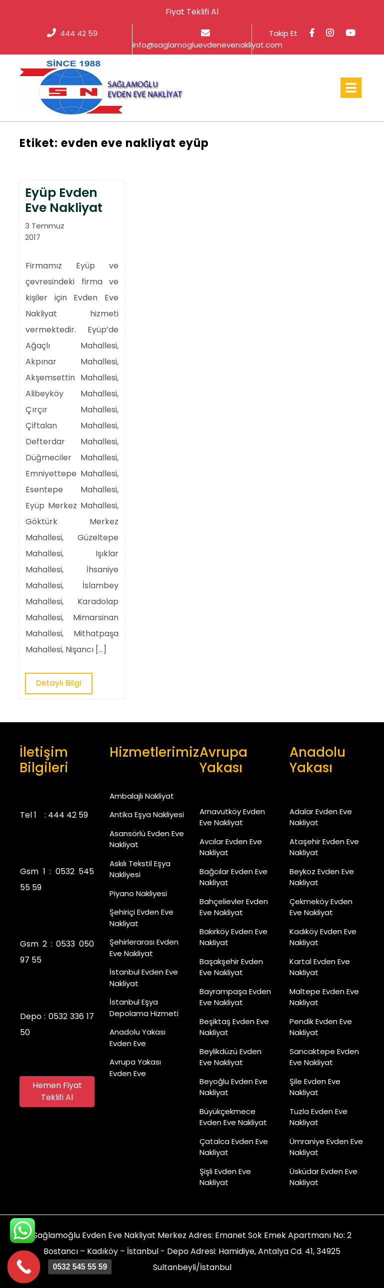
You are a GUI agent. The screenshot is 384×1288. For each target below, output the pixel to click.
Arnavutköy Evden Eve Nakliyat (232, 817)
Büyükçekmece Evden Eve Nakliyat (233, 1117)
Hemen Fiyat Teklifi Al (57, 1091)
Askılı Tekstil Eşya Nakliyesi (140, 869)
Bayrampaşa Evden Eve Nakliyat (235, 997)
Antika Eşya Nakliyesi (147, 814)
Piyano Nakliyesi (138, 893)
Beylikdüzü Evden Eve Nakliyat (231, 1057)
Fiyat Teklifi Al (192, 11)
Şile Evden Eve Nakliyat (315, 1087)
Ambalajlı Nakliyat (142, 796)
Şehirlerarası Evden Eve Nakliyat (144, 948)
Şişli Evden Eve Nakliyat (225, 1177)
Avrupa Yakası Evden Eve (135, 1068)
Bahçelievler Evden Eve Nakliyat (234, 907)
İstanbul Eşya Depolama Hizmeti (144, 1008)
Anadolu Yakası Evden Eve (138, 1038)
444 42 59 (72, 33)
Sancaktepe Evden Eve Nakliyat (324, 1057)
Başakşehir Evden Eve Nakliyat (231, 967)
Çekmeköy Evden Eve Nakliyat (321, 907)
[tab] (351, 87)
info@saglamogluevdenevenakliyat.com (207, 39)
